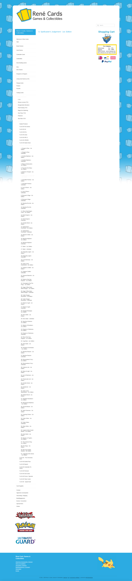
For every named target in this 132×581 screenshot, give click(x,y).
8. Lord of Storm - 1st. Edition (26, 188)
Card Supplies (19, 486)
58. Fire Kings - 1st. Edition (26, 446)
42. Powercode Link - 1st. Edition (27, 379)
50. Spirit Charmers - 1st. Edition (27, 411)
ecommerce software (74, 577)
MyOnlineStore (89, 577)
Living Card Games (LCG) (22, 79)
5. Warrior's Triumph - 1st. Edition (27, 172)
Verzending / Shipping (21, 495)
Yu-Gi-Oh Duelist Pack (25, 461)
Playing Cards (19, 83)
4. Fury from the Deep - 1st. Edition (26, 168)
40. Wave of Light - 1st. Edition (26, 372)
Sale (17, 42)
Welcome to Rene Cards (22, 39)
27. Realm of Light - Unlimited (26, 307)
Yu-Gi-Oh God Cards (24, 473)
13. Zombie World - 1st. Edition (26, 223)
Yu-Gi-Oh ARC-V (23, 137)
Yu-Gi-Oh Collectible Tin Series (25, 467)
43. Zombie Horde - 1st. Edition (27, 383)
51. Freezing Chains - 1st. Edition (27, 415)
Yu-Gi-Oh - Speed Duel (25, 481)
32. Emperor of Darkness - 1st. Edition (27, 330)
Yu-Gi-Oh (20, 121)
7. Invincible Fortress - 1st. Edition (27, 180)
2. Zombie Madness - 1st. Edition (27, 156)
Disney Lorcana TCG (23, 102)
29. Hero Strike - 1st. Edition (26, 315)
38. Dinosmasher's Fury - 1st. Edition (27, 360)
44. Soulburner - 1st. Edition (26, 387)
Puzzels (18, 88)
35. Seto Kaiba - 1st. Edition (26, 344)
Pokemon (20, 115)
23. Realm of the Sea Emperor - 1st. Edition (26, 280)
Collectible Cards (20, 54)
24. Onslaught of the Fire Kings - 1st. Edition (27, 284)
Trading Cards (19, 92)
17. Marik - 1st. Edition (26, 246)
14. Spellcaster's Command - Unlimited (26, 231)
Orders (18, 506)
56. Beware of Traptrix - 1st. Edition (26, 438)
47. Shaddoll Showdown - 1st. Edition (27, 399)
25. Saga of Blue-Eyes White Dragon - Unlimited (27, 292)
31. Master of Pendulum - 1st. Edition (27, 326)
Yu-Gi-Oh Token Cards (25, 479)
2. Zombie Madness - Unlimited (26, 160)
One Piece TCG (22, 113)
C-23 (19, 99)
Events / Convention (21, 501)
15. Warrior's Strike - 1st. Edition (27, 235)
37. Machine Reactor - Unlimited (26, 356)
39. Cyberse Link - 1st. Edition (26, 368)
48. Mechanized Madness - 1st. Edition (27, 403)
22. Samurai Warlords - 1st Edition (27, 276)
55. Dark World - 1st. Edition (26, 435)
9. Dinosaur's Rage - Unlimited (26, 200)
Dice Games (19, 69)
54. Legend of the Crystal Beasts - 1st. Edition (27, 431)
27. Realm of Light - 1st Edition (26, 303)
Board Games (19, 46)
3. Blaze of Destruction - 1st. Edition (27, 164)
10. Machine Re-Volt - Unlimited (26, 208)
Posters (18, 85)
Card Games (19, 50)
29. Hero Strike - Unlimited (27, 318)
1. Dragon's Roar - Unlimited (25, 153)
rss (68, 577)
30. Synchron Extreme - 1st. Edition (27, 322)
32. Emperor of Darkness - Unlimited (27, 334)
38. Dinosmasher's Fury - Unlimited (27, 364)
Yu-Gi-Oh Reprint (23, 464)
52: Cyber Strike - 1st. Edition (26, 419)
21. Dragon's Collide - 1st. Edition (27, 268)
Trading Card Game (21, 97)
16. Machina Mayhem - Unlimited (26, 243)
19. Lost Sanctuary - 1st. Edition (27, 260)
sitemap (65, 577)
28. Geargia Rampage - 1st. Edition (26, 311)
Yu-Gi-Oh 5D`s (23, 132)
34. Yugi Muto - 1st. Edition (27, 341)
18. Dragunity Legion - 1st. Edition (27, 252)
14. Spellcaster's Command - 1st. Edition (26, 227)
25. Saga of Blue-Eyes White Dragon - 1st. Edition (27, 288)
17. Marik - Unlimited (26, 249)
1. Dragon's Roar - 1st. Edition (26, 149)
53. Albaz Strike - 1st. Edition (26, 427)
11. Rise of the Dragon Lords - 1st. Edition (26, 212)
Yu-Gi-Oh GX (22, 129)
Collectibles (19, 58)
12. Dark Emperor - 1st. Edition (26, 215)
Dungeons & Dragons (21, 74)
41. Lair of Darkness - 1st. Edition (27, 376)
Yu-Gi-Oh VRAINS (23, 140)
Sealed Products (23, 124)
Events (17, 571)
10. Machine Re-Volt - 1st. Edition (27, 204)
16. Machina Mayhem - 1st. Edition (26, 239)
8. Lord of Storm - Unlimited (25, 192)
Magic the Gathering (23, 110)
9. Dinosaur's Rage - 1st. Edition (27, 196)
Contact (18, 490)
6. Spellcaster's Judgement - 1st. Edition (27, 176)
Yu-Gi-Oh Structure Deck (25, 145)
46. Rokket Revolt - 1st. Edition (26, 395)
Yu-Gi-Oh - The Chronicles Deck (25, 458)
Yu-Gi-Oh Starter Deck (25, 143)
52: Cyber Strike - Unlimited (25, 423)
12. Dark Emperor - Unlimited (25, 219)
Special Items (19, 503)
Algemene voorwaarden (22, 492)
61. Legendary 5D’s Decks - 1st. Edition (27, 454)
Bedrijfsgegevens (20, 498)
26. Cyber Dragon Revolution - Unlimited (26, 299)
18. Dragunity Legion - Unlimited (26, 256)
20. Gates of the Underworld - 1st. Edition (27, 264)
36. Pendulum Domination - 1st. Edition (27, 348)
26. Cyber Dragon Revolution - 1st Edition (26, 296)
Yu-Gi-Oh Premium (24, 471)
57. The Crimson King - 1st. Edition (26, 442)
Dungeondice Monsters (23, 105)
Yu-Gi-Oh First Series (24, 126)
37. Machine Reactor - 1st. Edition (27, 352)
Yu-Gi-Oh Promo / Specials (26, 476)
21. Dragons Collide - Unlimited (26, 272)
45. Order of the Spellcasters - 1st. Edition (27, 391)
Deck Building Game (21, 63)
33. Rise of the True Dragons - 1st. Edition (26, 337)
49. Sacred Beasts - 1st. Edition (27, 407)
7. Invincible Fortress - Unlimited (26, 184)
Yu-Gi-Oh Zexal (23, 134)
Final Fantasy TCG (22, 107)
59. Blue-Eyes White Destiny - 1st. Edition (26, 450)
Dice (17, 67)
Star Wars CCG (22, 118)
